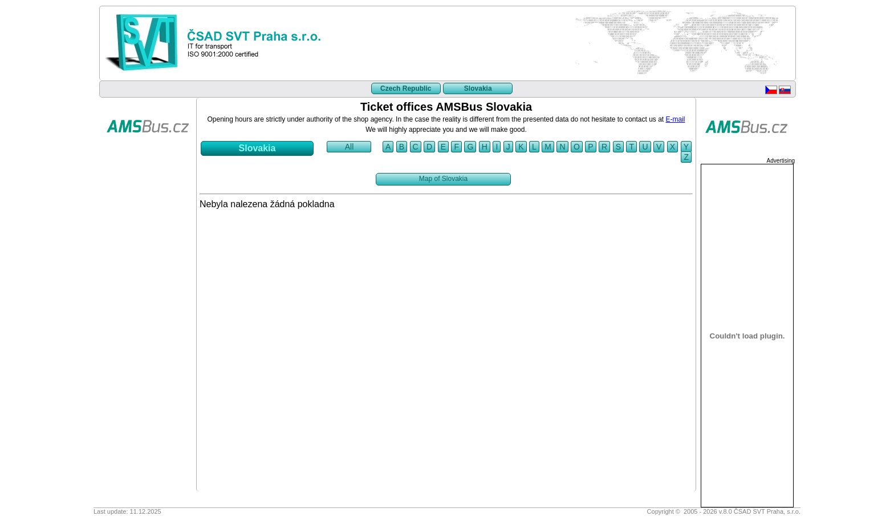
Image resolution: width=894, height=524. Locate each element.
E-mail (675, 119)
